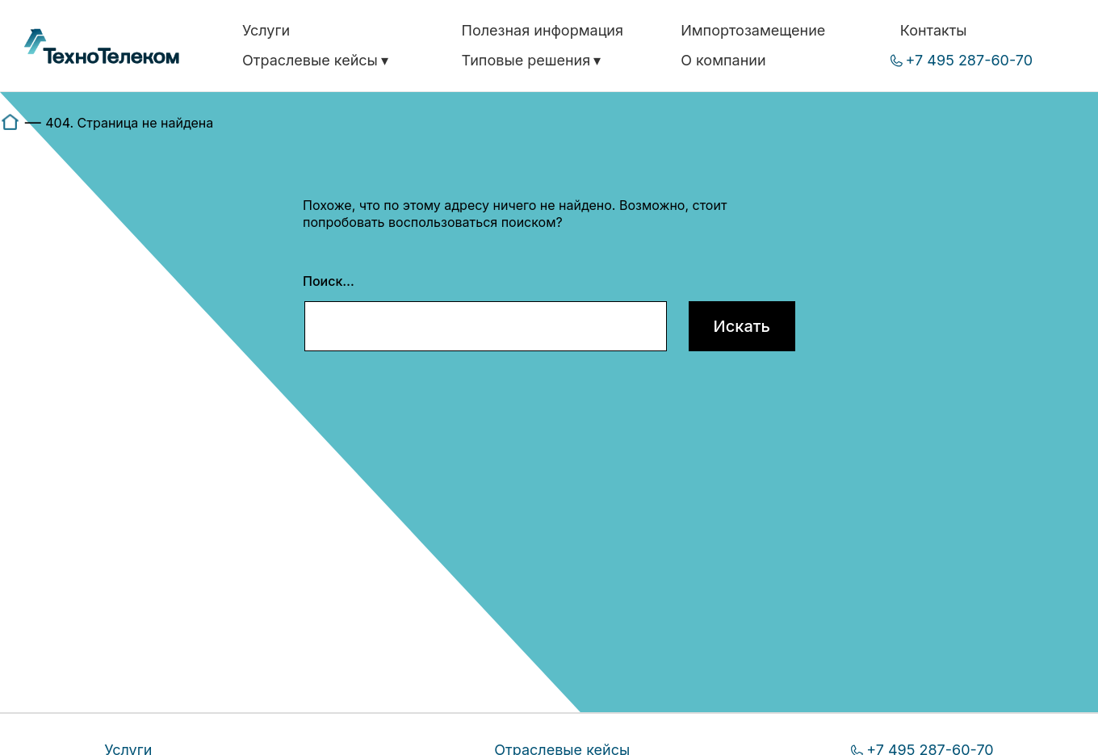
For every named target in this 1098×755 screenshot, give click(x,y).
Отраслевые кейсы (310, 60)
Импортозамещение (753, 30)
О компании (723, 60)
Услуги (266, 30)
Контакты (933, 30)
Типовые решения (526, 60)
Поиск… (328, 281)
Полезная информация (542, 30)
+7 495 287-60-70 (969, 60)
